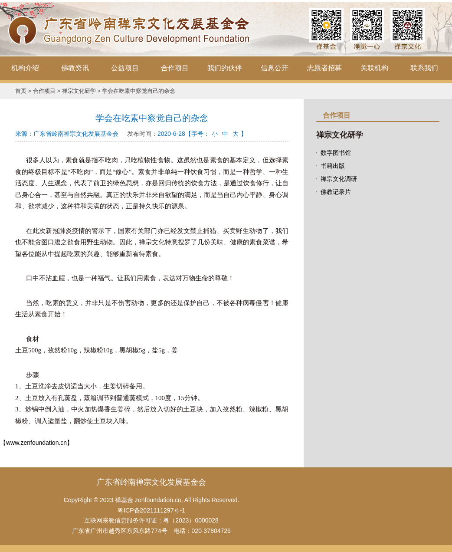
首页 (20, 91)
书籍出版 (333, 165)
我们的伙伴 (224, 68)
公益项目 (125, 68)
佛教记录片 (336, 191)
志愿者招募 (324, 68)
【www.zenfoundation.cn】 (36, 442)
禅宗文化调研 (339, 178)
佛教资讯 (75, 68)
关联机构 (374, 68)
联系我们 (424, 68)
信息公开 (274, 68)
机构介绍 (25, 68)
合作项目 (175, 68)
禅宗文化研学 (79, 91)
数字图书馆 (336, 152)
